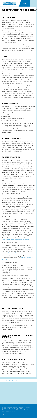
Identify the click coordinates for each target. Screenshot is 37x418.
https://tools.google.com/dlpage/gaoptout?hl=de (15, 239)
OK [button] (3, 414)
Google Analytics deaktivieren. (16, 253)
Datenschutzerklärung (12, 411)
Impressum (18, 380)
